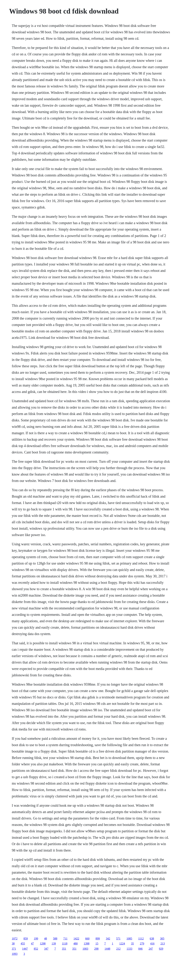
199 (36, 938)
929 (161, 948)
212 (118, 948)
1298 (43, 943)
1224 (122, 943)
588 (55, 938)
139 (54, 943)
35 (132, 943)
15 (96, 943)
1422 (76, 938)
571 (118, 938)
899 (98, 938)
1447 (25, 948)
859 (25, 938)
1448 (107, 948)
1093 (14, 953)
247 (151, 948)
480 (75, 943)
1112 (141, 938)
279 (142, 943)
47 (32, 943)
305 (162, 938)
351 (64, 948)
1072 (14, 938)
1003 (85, 948)
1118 (64, 943)
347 (46, 948)
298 (96, 948)
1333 (129, 948)
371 (14, 948)
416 (152, 943)
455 (23, 943)
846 (140, 948)
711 (65, 938)
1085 (129, 938)
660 (87, 938)
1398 (86, 943)
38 (13, 943)
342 (108, 938)
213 (162, 943)
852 (36, 948)
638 (152, 938)
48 (45, 938)
